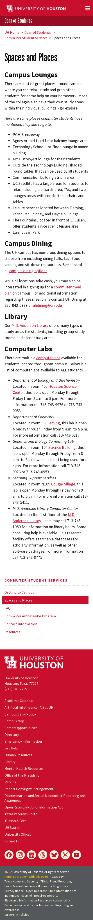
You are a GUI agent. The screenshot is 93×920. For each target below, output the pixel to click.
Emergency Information (23, 741)
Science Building (62, 447)
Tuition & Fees (15, 820)
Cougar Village (63, 484)
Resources (12, 632)
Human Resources (18, 755)
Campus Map (14, 721)
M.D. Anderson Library (29, 325)
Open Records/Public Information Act (34, 807)
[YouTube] (76, 854)
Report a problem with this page (26, 877)
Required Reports (46, 896)
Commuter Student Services (26, 38)
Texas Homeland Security (21, 881)
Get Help (11, 748)
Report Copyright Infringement (29, 789)
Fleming (53, 423)
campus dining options (28, 270)
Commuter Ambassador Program (30, 616)
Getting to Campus (19, 592)
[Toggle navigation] (88, 8)
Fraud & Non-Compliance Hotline (26, 886)
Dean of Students (18, 20)
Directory (12, 734)
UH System (13, 827)
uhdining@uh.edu (47, 305)
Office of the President (22, 775)
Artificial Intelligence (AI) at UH (29, 707)
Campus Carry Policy (20, 714)
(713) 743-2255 (16, 689)
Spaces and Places (18, 600)
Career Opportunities (21, 727)
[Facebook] (9, 854)
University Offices (18, 834)
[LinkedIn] (31, 854)
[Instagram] (20, 854)
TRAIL (44, 881)
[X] (65, 854)
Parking (10, 782)
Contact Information (21, 624)
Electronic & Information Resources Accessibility (37, 900)
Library (10, 761)
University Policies (17, 915)
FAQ (8, 608)
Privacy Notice (14, 891)
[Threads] (42, 854)
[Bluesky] (54, 854)
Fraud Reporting (61, 881)
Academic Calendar (19, 700)
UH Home (12, 32)
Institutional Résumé (18, 896)
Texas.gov (57, 877)
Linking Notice (59, 886)
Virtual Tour (14, 841)
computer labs (48, 357)
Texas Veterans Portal (22, 814)
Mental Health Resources (24, 768)
